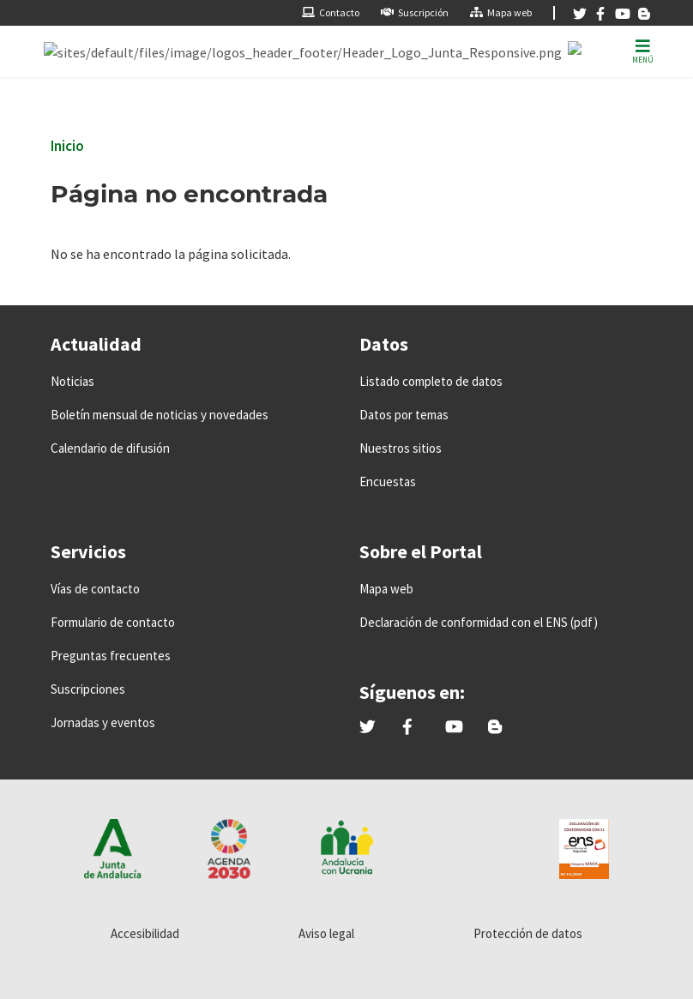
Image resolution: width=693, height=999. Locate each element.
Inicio (67, 145)
